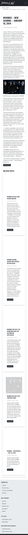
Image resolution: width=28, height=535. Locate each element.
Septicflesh (4, 508)
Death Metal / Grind (7, 519)
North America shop (7, 531)
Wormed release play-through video (13, 397)
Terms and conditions (7, 490)
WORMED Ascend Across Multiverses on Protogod (13, 261)
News (7, 7)
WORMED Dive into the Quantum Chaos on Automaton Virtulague (13, 332)
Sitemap (4, 493)
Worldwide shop (6, 529)
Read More (10, 229)
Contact (4, 485)
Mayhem (4, 503)
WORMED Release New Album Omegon (13, 198)
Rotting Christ (5, 506)
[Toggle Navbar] (25, 3)
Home (3, 7)
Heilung (4, 501)
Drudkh (4, 511)
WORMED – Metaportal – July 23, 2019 (14, 452)
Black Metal (5, 522)
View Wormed (7, 165)
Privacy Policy (5, 488)
